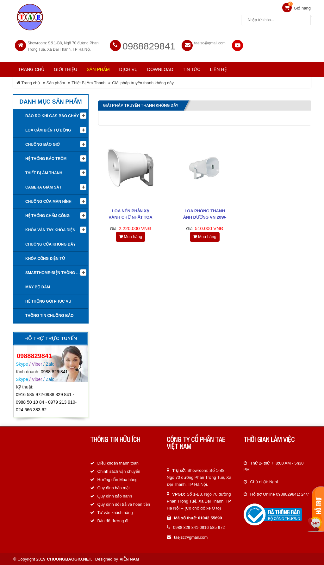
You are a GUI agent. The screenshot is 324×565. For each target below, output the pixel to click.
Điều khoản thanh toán (118, 462)
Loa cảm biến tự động (48, 130)
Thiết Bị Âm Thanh (88, 82)
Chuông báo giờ (42, 144)
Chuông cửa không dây (50, 244)
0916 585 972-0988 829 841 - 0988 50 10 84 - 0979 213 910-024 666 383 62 (46, 402)
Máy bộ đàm (37, 287)
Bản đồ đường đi (112, 520)
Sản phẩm (56, 82)
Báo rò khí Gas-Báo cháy (52, 115)
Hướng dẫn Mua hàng (117, 479)
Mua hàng (130, 236)
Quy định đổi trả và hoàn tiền (123, 503)
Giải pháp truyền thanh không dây (143, 82)
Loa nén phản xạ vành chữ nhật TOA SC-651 (130, 217)
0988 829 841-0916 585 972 (199, 527)
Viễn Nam (129, 558)
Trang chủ (31, 68)
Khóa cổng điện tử (45, 258)
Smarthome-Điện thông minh (55, 272)
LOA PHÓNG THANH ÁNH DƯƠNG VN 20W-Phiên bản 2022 (205, 217)
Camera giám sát (43, 187)
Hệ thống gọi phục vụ (48, 301)
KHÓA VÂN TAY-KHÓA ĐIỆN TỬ (53, 230)
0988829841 (148, 45)
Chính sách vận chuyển (118, 470)
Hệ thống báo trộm (45, 158)
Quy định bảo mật (113, 487)
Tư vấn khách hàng (115, 512)
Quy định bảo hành (114, 495)
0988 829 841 (54, 371)
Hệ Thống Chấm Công (47, 215)
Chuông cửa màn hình (48, 201)
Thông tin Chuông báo (49, 315)
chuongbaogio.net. (69, 558)
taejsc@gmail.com (210, 42)
